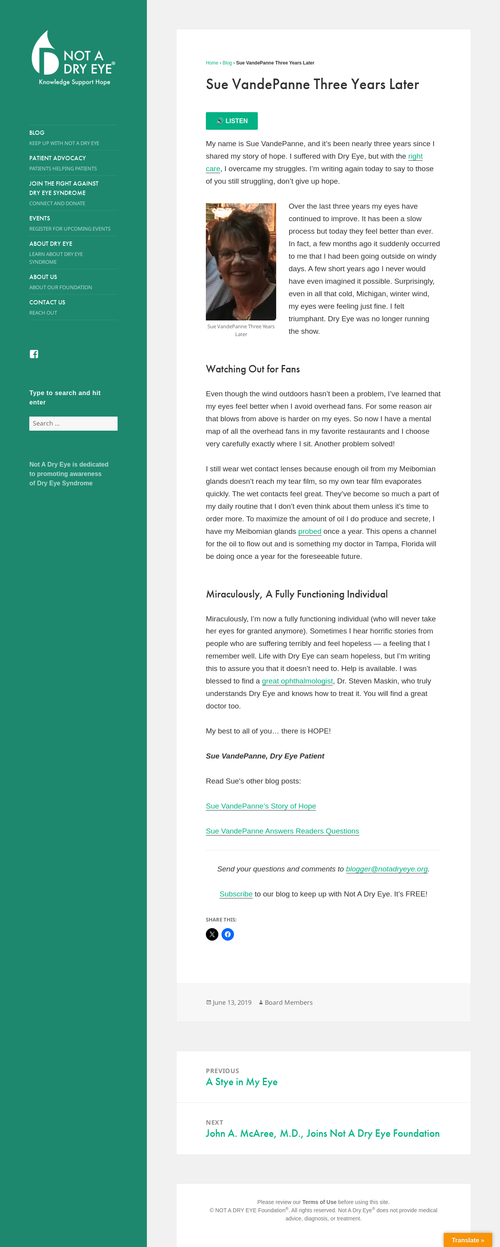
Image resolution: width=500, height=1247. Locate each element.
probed (309, 531)
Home (212, 63)
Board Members (289, 1002)
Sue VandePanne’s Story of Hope (261, 806)
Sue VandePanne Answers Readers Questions (282, 831)
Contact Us (73, 307)
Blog (73, 138)
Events (73, 223)
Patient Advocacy (73, 163)
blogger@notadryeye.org (387, 869)
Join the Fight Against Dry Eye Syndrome (66, 193)
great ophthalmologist (297, 681)
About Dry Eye (66, 253)
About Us (66, 282)
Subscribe (236, 894)
